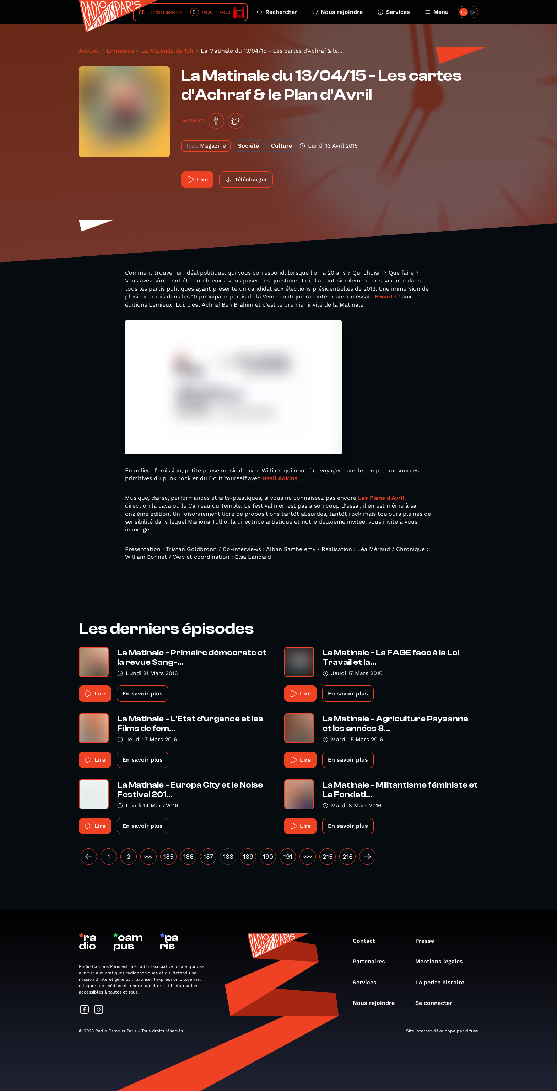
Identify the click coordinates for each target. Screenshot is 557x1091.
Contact (367, 940)
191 (287, 856)
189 (248, 856)
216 (347, 856)
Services (394, 12)
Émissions (120, 50)
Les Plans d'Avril (380, 497)
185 (168, 856)
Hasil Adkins (280, 478)
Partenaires (372, 961)
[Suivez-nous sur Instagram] (98, 1010)
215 (327, 856)
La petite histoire (443, 982)
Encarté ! (388, 296)
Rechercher (277, 12)
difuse (471, 1030)
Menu (437, 12)
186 (188, 856)
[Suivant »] (367, 856)
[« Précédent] (89, 856)
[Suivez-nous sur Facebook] (84, 1010)
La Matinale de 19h (167, 50)
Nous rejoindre (337, 12)
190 (268, 856)
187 (208, 856)
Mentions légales (442, 961)
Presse (428, 940)
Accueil (89, 50)
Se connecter (437, 1003)
